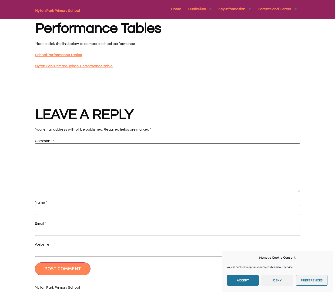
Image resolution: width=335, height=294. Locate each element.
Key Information (231, 9)
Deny (277, 280)
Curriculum (197, 9)
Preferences (312, 280)
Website (42, 244)
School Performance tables (58, 55)
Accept (243, 280)
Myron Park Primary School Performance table (74, 66)
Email (40, 223)
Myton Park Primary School (57, 11)
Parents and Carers (274, 9)
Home (176, 9)
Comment (44, 141)
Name (41, 202)
